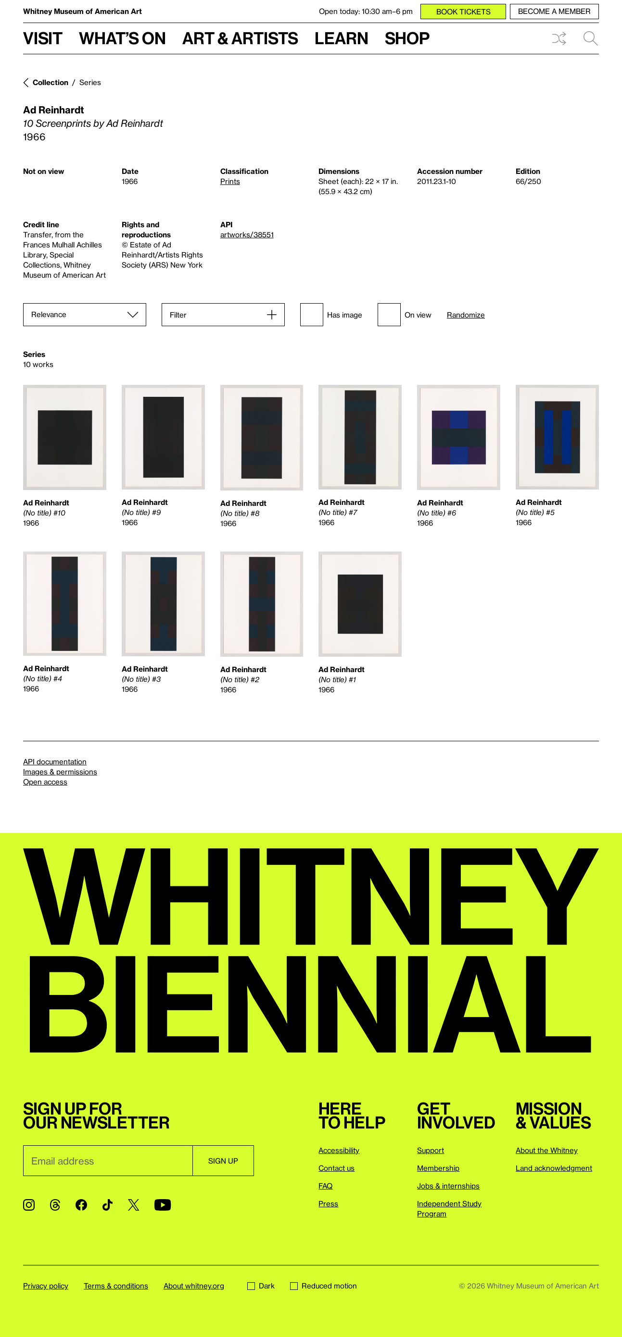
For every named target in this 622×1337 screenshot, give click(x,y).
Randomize (466, 315)
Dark (261, 1285)
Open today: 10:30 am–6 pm (366, 11)
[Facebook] (81, 1204)
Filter (178, 314)
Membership (438, 1168)
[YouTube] (162, 1204)
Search (590, 38)
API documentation (55, 761)
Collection (50, 82)
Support (430, 1150)
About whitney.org (194, 1285)
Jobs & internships (448, 1185)
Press (328, 1203)
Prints (230, 181)
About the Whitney (547, 1150)
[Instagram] (28, 1204)
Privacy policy (45, 1285)
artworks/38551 (247, 234)
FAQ (325, 1185)
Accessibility (338, 1150)
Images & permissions (60, 771)
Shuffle (559, 38)
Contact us (336, 1168)
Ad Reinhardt (53, 109)
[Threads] (55, 1204)
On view (405, 314)
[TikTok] (107, 1204)
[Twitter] (133, 1204)
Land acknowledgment (554, 1168)
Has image (331, 314)
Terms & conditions (116, 1285)
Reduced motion (323, 1285)
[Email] (107, 1160)
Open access (45, 781)
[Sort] (84, 314)
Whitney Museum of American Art (82, 11)
